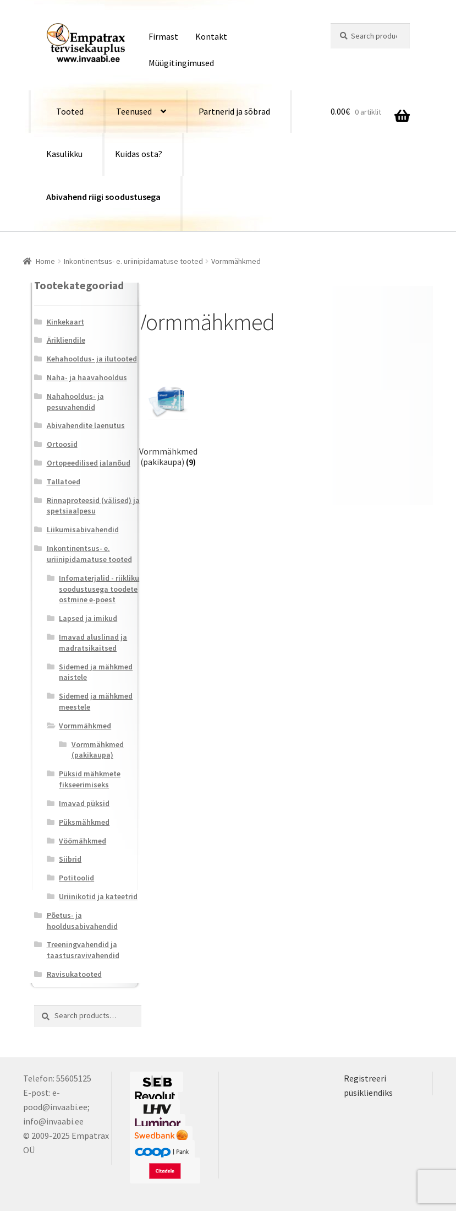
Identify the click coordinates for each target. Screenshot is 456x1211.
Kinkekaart (65, 322)
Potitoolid (76, 878)
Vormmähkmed (85, 726)
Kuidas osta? (138, 153)
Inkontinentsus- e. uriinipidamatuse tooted (133, 261)
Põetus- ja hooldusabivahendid (82, 920)
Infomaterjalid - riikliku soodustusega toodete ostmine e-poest (99, 589)
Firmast (163, 36)
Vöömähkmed (82, 841)
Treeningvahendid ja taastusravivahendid (83, 949)
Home (45, 261)
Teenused (134, 111)
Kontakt (211, 36)
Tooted (70, 111)
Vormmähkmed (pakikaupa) (98, 749)
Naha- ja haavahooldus (87, 377)
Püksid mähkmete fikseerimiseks (89, 779)
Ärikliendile (66, 340)
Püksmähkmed (84, 822)
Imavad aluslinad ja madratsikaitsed (93, 642)
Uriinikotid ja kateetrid (98, 896)
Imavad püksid (84, 803)
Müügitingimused (181, 62)
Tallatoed (63, 481)
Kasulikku (64, 153)
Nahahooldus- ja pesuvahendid (75, 401)
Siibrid (70, 859)
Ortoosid (62, 444)
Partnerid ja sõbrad (234, 111)
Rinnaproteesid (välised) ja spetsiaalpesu (93, 505)
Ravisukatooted (74, 974)
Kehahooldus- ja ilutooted (92, 359)
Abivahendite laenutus (86, 425)
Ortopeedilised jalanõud (88, 463)
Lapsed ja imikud (88, 618)
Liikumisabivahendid (83, 529)
